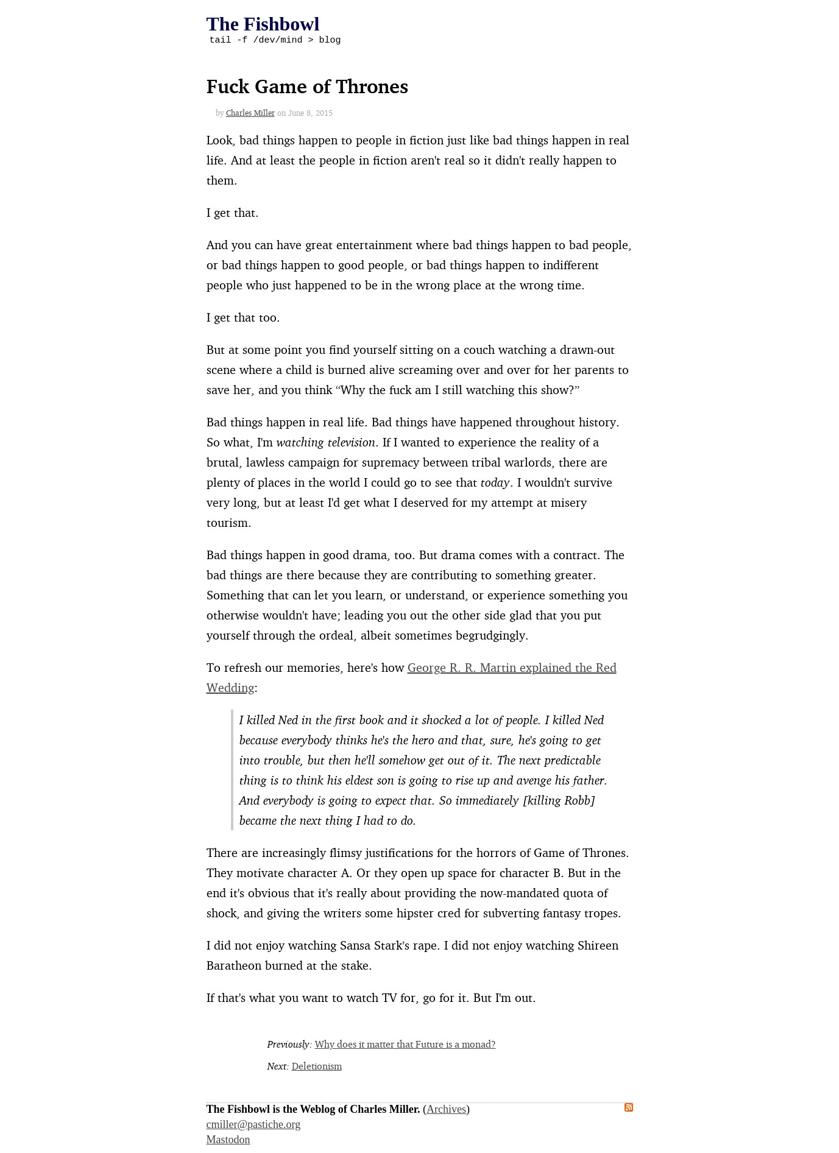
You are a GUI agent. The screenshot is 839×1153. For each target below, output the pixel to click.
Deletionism (317, 1068)
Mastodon (228, 1141)
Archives (446, 1111)
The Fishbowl (263, 24)
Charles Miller (250, 114)
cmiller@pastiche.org (254, 1126)
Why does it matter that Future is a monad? (405, 1046)
